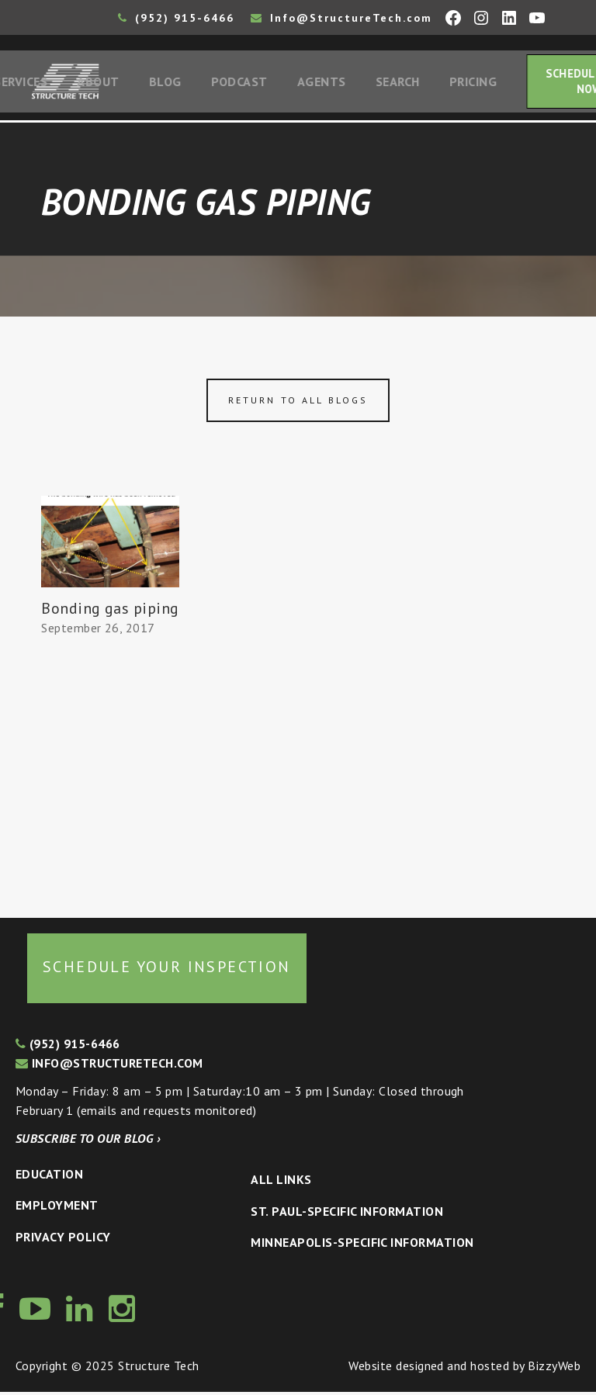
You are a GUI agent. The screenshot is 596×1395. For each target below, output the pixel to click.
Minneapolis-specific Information (362, 1246)
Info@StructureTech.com (341, 18)
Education (49, 1177)
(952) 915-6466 (176, 18)
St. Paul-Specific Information (347, 1214)
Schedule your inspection (167, 970)
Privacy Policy (63, 1240)
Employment (57, 1208)
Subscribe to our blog (88, 1141)
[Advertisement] (110, 773)
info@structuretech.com (109, 1066)
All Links (281, 1182)
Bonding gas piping (110, 612)
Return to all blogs (298, 403)
